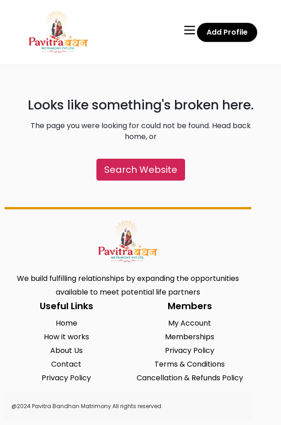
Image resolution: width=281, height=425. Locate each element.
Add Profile (227, 32)
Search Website (140, 169)
